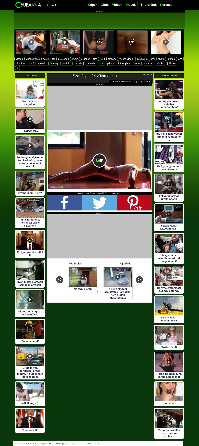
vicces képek (33, 59)
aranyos (112, 59)
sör (101, 63)
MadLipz (66, 63)
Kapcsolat (76, 443)
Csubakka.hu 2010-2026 (26, 443)
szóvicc (148, 63)
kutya (75, 59)
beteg (46, 59)
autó (31, 63)
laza (180, 59)
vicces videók (126, 59)
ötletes (171, 59)
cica (95, 59)
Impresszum (46, 443)
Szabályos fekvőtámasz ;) (95, 76)
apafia (79, 63)
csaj (152, 59)
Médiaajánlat (61, 443)
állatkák (21, 63)
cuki (102, 59)
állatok (172, 63)
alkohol (160, 63)
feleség (54, 63)
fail (53, 59)
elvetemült (64, 59)
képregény (124, 63)
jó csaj (139, 81)
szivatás (90, 63)
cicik (148, 81)
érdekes (85, 59)
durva (137, 63)
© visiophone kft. (92, 443)
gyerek (42, 63)
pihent (110, 63)
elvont (161, 59)
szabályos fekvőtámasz (121, 81)
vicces (19, 59)
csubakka (142, 59)
